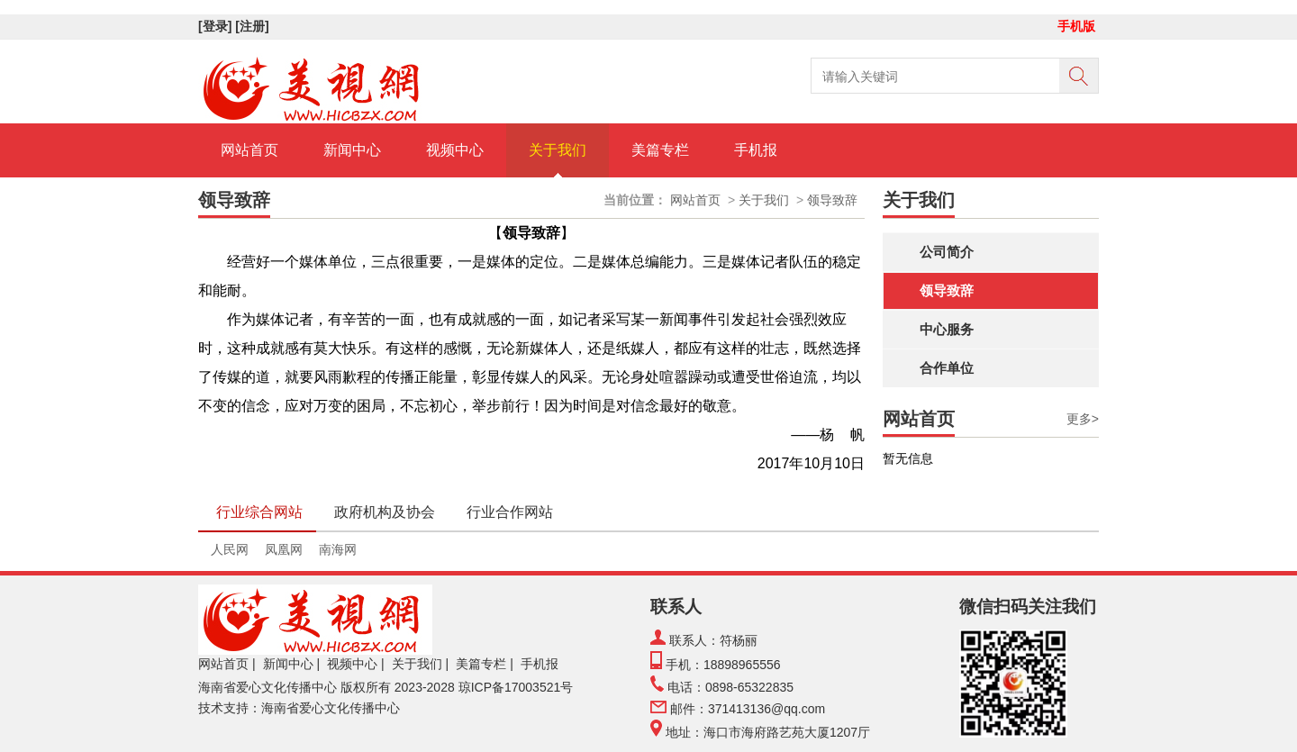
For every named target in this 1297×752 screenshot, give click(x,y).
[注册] (253, 26)
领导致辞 (947, 290)
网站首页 (249, 150)
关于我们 (557, 150)
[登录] (216, 26)
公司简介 (947, 251)
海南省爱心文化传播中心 (267, 687)
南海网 (338, 549)
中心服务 (947, 329)
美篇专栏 (660, 150)
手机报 (755, 150)
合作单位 (947, 368)
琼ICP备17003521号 (516, 687)
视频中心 (455, 150)
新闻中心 (352, 150)
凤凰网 (284, 549)
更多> (1082, 419)
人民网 (230, 549)
